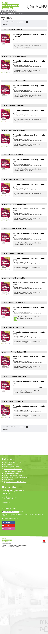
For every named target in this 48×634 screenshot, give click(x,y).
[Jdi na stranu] (21, 22)
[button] (21, 511)
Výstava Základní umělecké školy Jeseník (29, 61)
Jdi (27, 22)
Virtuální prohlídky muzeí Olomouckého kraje (16, 477)
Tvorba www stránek (44, 541)
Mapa (41, 41)
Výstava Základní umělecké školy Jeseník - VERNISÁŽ (29, 35)
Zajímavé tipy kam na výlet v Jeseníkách (15, 482)
